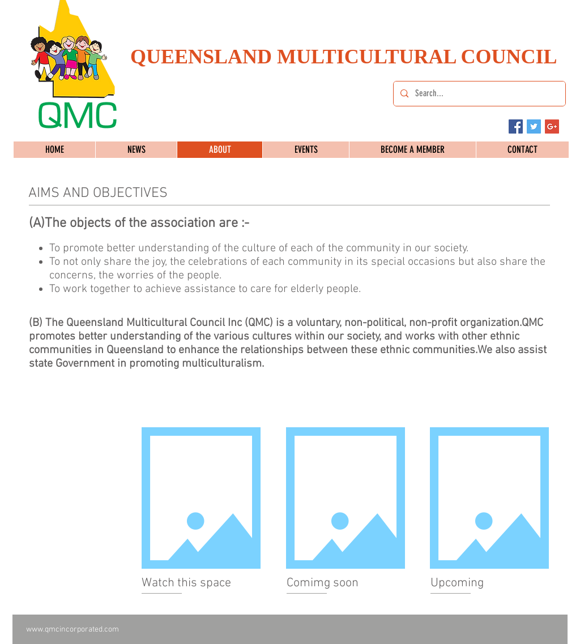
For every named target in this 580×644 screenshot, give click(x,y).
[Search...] (478, 93)
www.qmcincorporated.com (72, 629)
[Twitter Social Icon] (534, 126)
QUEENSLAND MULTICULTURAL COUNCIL (343, 56)
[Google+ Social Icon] (552, 126)
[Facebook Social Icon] (516, 126)
